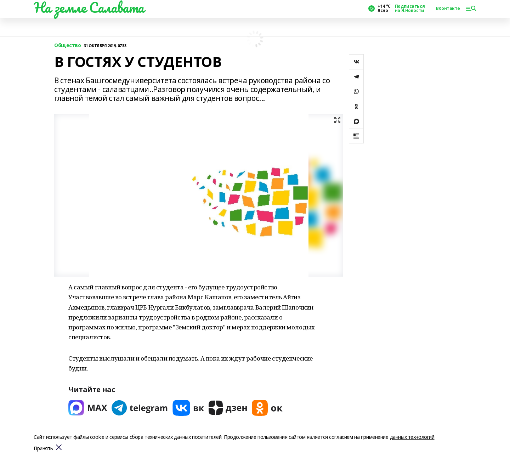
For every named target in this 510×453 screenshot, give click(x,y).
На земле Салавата (89, 7)
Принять (43, 449)
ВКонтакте (448, 8)
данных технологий (412, 437)
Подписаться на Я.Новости (410, 8)
